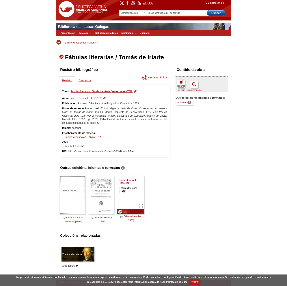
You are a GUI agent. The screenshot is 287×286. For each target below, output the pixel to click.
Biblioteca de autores (106, 33)
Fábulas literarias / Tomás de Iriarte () (102, 91)
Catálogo (85, 33)
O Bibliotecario (214, 3)
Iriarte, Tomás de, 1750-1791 (86, 98)
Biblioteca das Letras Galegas (83, 27)
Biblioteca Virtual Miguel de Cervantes (82, 9)
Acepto (195, 281)
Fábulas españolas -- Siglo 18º (82, 137)
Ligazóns (144, 33)
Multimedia (128, 33)
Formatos (184, 102)
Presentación (68, 33)
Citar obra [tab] (85, 80)
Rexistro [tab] (67, 80)
